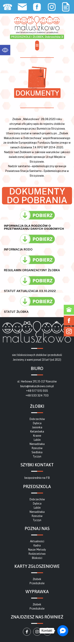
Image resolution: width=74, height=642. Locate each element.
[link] (5, 50)
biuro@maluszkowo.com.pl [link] (37, 386)
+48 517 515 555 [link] (37, 390)
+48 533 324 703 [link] (37, 395)
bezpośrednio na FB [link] (37, 477)
